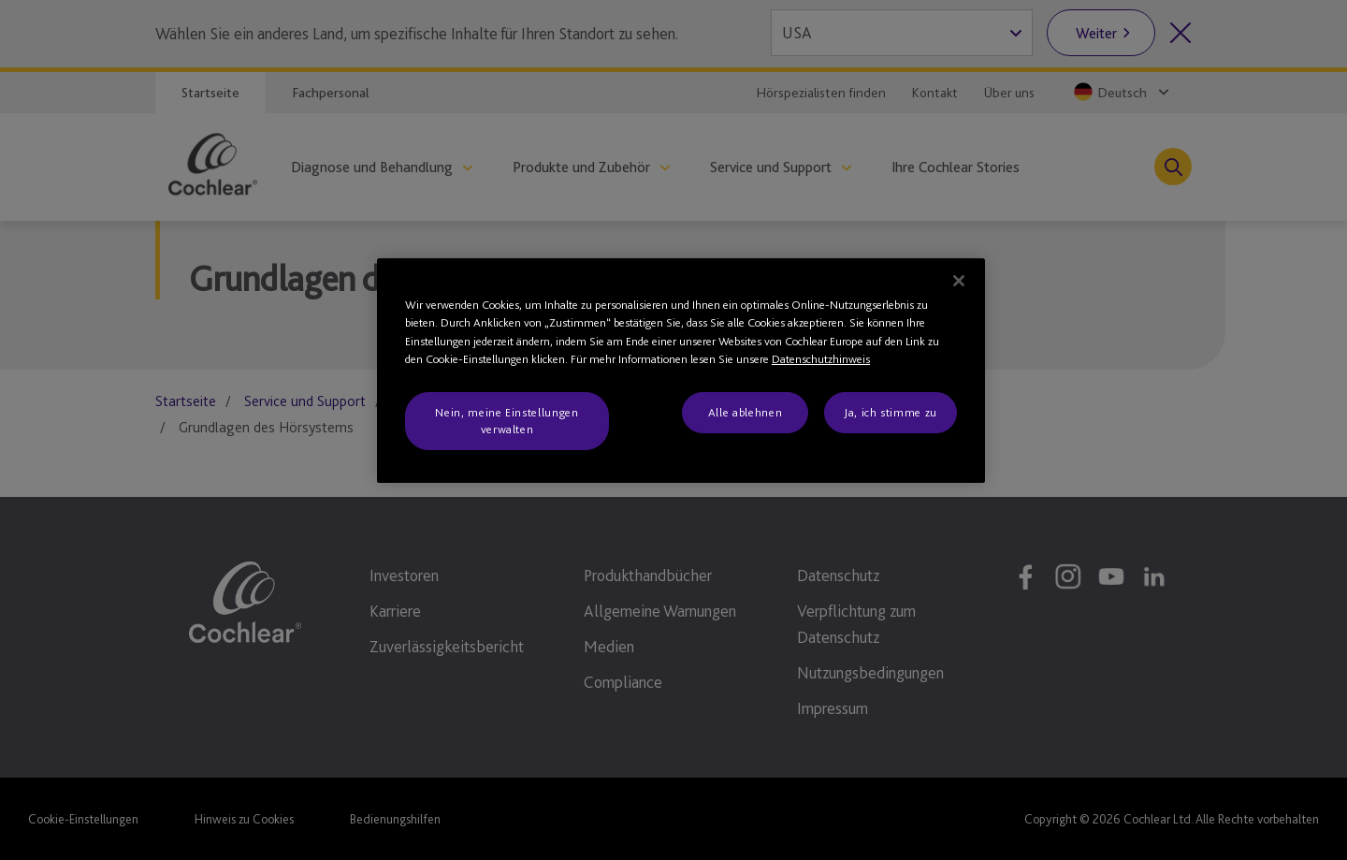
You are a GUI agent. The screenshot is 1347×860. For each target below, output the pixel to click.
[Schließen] (958, 280)
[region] (681, 371)
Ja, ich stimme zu (890, 412)
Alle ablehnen (745, 412)
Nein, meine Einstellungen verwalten (506, 420)
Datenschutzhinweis (821, 359)
